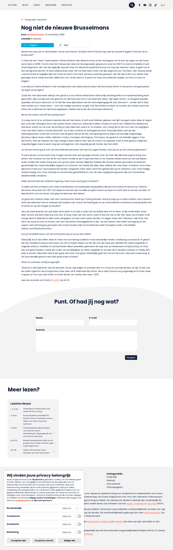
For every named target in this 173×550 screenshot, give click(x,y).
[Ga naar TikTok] (155, 5)
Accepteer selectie (44, 540)
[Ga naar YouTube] (145, 5)
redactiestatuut (152, 512)
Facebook (105, 521)
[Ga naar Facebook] (139, 5)
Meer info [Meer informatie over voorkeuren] (67, 516)
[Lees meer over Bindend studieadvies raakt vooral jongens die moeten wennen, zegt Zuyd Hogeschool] (33, 443)
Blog (25, 5)
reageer (33, 45)
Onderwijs (111, 476)
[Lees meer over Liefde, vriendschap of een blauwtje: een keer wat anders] (33, 451)
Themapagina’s (114, 487)
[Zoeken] (131, 5)
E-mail (93, 317)
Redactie (67, 5)
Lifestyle (110, 480)
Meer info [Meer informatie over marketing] (67, 532)
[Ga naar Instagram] (150, 5)
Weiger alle (69, 540)
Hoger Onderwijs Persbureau (141, 503)
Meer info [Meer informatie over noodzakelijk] (67, 508)
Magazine (50, 5)
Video (36, 5)
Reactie (40, 329)
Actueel (12, 5)
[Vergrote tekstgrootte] (164, 5)
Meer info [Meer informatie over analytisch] (67, 524)
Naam (39, 317)
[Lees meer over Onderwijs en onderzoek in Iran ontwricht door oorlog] (33, 410)
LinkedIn (118, 521)
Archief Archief (35, 34)
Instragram (93, 521)
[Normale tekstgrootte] (162, 5)
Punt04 (56, 280)
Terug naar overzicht (36, 19)
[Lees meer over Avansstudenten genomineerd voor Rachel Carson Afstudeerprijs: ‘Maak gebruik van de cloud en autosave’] (33, 432)
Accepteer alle (18, 540)
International (113, 483)
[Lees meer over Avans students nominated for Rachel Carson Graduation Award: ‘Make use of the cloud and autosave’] (33, 420)
